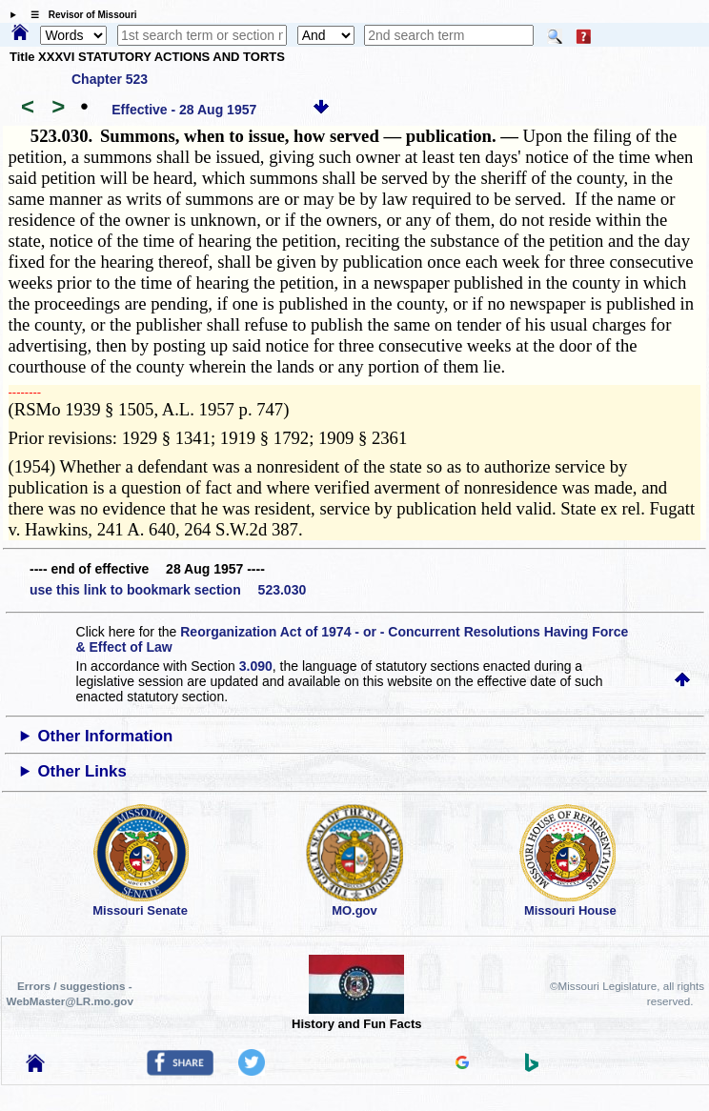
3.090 (256, 666)
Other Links (82, 771)
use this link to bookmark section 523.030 (168, 589)
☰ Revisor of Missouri (79, 15)
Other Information (105, 736)
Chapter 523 (109, 79)
